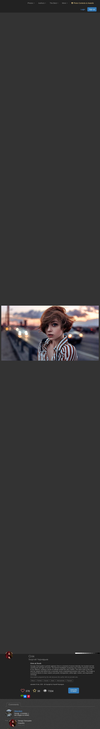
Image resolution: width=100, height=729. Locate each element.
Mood (33, 680)
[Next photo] (97, 323)
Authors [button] (42, 3)
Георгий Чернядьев (38, 660)
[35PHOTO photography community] (13, 3)
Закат (52, 680)
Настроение (60, 680)
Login (83, 9)
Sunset (46, 680)
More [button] (65, 3)
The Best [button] (54, 3)
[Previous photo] (2, 323)
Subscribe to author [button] (73, 690)
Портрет (69, 680)
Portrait (39, 680)
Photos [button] (31, 3)
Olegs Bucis (18, 711)
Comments (14, 704)
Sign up (92, 9)
